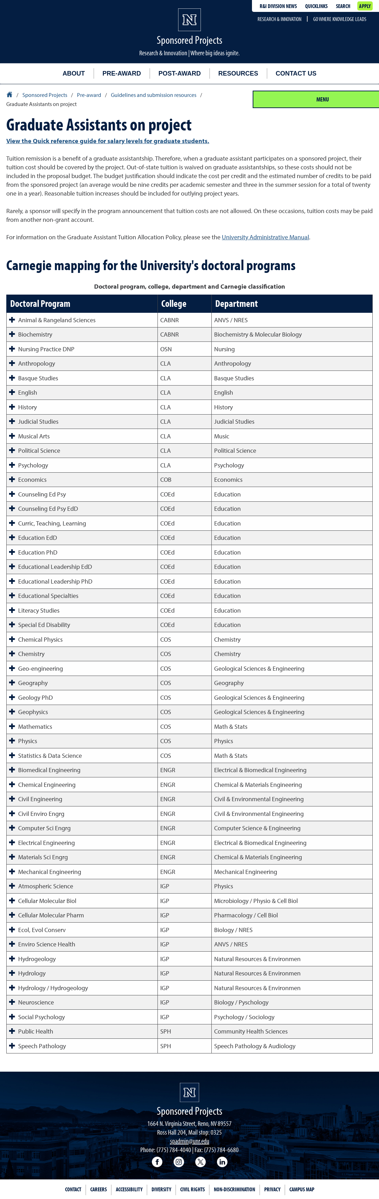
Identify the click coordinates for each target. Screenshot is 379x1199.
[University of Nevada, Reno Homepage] (189, 1092)
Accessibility (129, 1189)
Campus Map (301, 1189)
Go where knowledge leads (339, 18)
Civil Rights (192, 1189)
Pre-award (122, 73)
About (74, 73)
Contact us (296, 73)
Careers (98, 1189)
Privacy (272, 1189)
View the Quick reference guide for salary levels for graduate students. (107, 141)
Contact (73, 1189)
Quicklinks (316, 5)
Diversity (161, 1189)
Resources (238, 73)
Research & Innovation (279, 18)
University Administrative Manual (265, 237)
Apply (365, 5)
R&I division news (278, 5)
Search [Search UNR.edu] (343, 5)
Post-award (180, 73)
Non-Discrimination (234, 1189)
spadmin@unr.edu (189, 1140)
